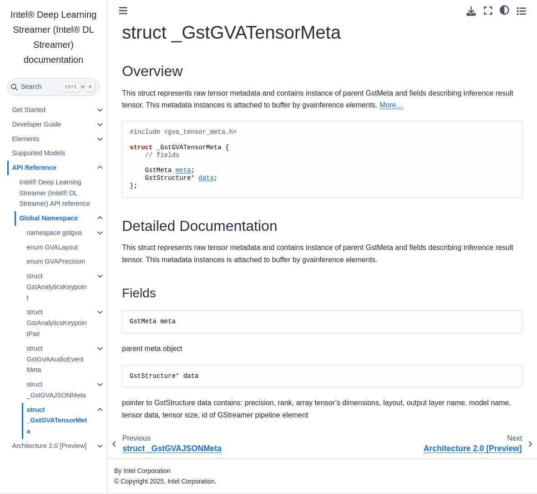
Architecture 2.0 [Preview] (49, 445)
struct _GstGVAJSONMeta (56, 390)
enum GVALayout (52, 247)
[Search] (53, 87)
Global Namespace (48, 218)
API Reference (34, 167)
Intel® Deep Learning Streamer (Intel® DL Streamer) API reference (54, 193)
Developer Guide (36, 124)
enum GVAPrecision (55, 261)
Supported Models (38, 153)
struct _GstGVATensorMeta (56, 420)
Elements (25, 139)
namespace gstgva (53, 232)
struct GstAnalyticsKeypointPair (56, 322)
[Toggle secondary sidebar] (521, 11)
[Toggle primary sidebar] (123, 11)
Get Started (29, 109)
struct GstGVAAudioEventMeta (54, 359)
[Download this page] (471, 11)
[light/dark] (504, 9)
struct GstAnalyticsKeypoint (56, 286)
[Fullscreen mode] (488, 11)
